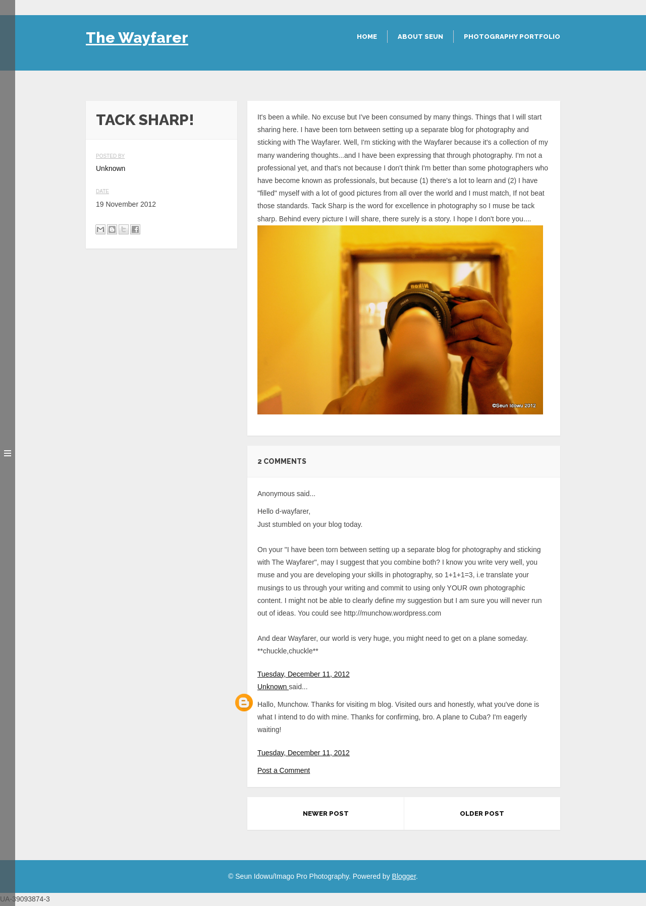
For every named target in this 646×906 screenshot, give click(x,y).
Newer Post (326, 813)
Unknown (273, 687)
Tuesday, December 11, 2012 (303, 674)
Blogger (404, 876)
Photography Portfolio (512, 36)
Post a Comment (283, 770)
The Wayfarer (137, 37)
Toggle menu (7, 453)
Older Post (482, 813)
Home (367, 36)
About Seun (420, 36)
